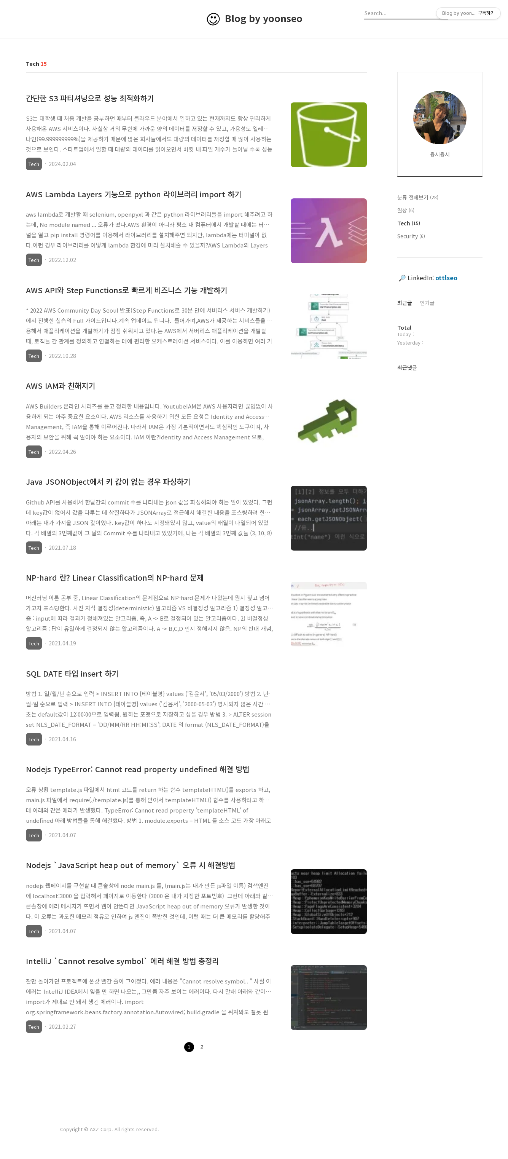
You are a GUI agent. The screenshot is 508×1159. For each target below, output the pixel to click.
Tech (34, 164)
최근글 (404, 303)
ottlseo (446, 277)
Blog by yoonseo (264, 18)
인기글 (427, 303)
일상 (405, 210)
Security (411, 236)
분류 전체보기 (417, 197)
